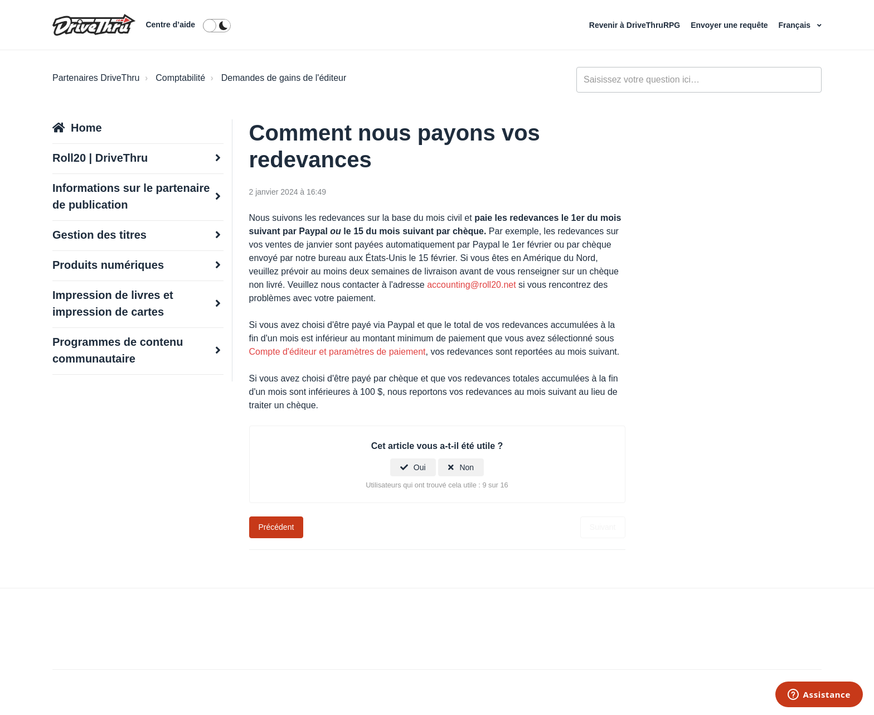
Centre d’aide (170, 24)
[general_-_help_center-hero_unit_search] (699, 80)
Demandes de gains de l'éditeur (284, 78)
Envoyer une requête (730, 25)
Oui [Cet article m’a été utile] (420, 467)
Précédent (276, 527)
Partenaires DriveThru (96, 78)
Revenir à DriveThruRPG (635, 25)
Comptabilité (180, 78)
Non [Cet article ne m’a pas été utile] (466, 467)
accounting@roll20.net (472, 284)
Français (796, 25)
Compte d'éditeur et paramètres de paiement (337, 351)
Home (86, 128)
